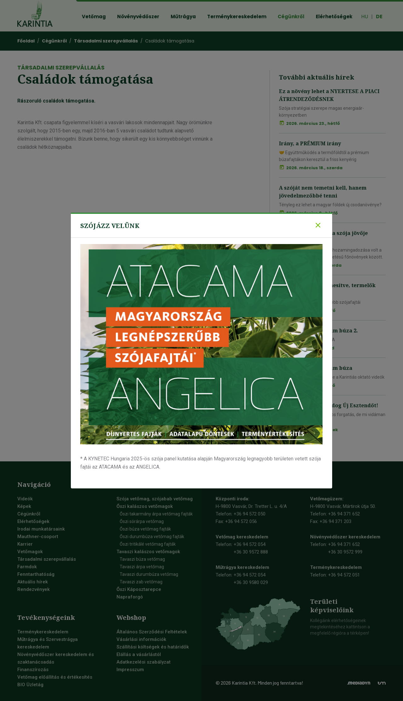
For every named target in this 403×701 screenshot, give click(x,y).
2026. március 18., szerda (314, 168)
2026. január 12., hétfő (310, 385)
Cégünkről (28, 514)
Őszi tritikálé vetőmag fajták (148, 544)
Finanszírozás (32, 669)
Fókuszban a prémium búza (315, 367)
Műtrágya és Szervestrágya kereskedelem (47, 643)
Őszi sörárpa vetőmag (142, 521)
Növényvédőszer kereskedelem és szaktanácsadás (55, 658)
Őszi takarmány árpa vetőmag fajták (156, 513)
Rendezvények (33, 589)
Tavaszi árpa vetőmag (142, 566)
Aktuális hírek (32, 582)
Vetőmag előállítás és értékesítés (54, 677)
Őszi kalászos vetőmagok (144, 506)
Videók (25, 499)
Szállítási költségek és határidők (152, 647)
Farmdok (27, 567)
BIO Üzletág (30, 684)
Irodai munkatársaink (41, 529)
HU (364, 16)
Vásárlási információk (141, 639)
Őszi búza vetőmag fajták (145, 528)
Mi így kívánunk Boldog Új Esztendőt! (328, 405)
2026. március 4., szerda (314, 265)
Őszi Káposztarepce (138, 589)
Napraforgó (129, 597)
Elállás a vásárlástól (138, 654)
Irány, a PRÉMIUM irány (310, 143)
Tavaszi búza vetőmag (142, 559)
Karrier (25, 544)
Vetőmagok (30, 551)
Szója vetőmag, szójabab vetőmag (154, 499)
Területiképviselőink (332, 605)
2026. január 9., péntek (312, 430)
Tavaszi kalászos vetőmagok (148, 551)
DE (379, 16)
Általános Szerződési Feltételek (151, 632)
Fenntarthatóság (35, 574)
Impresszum (130, 669)
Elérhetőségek (33, 521)
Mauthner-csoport (37, 536)
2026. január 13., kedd (310, 348)
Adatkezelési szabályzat (143, 662)
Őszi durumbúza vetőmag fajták (152, 536)
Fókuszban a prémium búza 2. (318, 330)
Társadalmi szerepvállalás (46, 559)
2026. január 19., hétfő (310, 311)
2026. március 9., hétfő (312, 213)
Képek (24, 506)
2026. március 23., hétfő (313, 123)
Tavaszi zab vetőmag (141, 581)
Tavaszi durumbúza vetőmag (149, 574)
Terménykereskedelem (42, 632)
